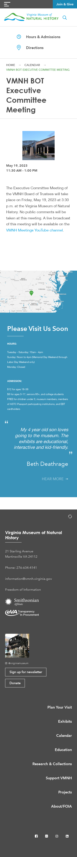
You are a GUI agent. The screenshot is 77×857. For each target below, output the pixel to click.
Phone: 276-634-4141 (21, 568)
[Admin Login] (66, 517)
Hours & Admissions (38, 37)
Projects (65, 792)
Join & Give (65, 4)
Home (10, 65)
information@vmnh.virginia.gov (28, 579)
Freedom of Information (23, 589)
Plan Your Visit (59, 707)
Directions (30, 47)
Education (63, 750)
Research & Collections (52, 764)
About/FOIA (61, 806)
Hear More (55, 479)
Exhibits (65, 721)
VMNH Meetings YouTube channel (34, 230)
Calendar (32, 65)
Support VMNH (59, 778)
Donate (15, 683)
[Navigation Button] (7, 4)
